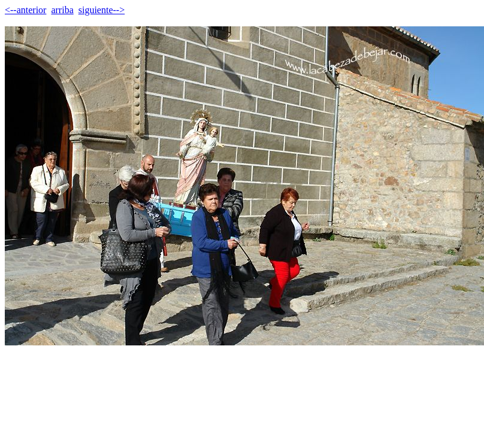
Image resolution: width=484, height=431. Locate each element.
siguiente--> (101, 10)
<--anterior (25, 10)
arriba (62, 10)
